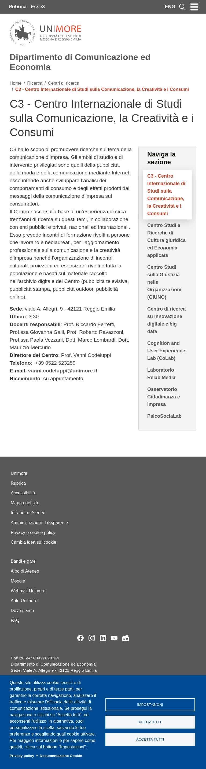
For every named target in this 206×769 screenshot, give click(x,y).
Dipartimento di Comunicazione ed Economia (80, 62)
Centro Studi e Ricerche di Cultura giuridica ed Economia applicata (166, 240)
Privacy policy (22, 756)
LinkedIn (103, 637)
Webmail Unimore (28, 590)
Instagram (91, 637)
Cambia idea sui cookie (33, 542)
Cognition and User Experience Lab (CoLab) (166, 351)
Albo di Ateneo (25, 571)
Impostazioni (150, 705)
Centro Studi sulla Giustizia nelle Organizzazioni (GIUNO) (164, 282)
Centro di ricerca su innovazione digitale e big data (166, 320)
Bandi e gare (23, 561)
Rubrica (18, 6)
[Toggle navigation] (194, 7)
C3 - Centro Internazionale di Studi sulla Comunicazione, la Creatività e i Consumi (166, 194)
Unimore (19, 473)
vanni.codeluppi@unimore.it (63, 371)
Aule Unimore (24, 600)
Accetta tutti (150, 739)
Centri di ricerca (63, 83)
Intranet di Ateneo (28, 512)
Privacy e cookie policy (33, 532)
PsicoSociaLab (164, 416)
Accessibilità (23, 493)
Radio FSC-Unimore (125, 637)
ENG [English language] (170, 6)
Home (16, 83)
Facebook (80, 637)
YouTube (114, 637)
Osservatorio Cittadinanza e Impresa (163, 397)
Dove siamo (22, 610)
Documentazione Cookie (61, 756)
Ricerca (34, 83)
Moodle (18, 581)
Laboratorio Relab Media (161, 373)
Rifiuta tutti (150, 722)
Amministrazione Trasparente (39, 522)
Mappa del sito (25, 503)
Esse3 (38, 6)
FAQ (15, 620)
